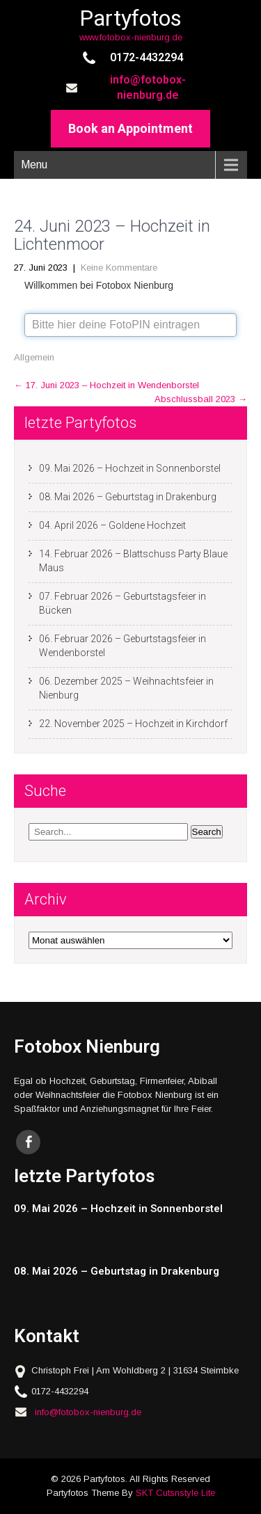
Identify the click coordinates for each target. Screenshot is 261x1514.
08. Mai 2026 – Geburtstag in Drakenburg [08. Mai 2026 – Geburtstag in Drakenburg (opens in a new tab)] (127, 496)
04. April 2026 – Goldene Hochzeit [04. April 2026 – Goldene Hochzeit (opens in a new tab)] (112, 525)
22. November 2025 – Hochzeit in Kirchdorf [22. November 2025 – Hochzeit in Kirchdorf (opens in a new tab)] (133, 723)
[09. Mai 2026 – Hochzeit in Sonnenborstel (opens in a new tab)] (124, 1209)
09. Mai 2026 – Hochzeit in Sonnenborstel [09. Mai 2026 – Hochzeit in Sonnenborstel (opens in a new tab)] (130, 468)
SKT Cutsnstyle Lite (175, 1493)
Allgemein (34, 357)
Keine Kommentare (119, 267)
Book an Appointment (130, 128)
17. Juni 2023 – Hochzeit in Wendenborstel (106, 385)
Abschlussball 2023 (201, 399)
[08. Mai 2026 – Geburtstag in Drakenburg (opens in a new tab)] (124, 1271)
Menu (34, 164)
